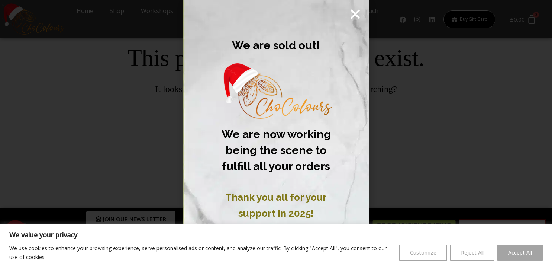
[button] (355, 13)
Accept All (520, 252)
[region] (276, 246)
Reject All (472, 252)
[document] (276, 134)
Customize (423, 252)
